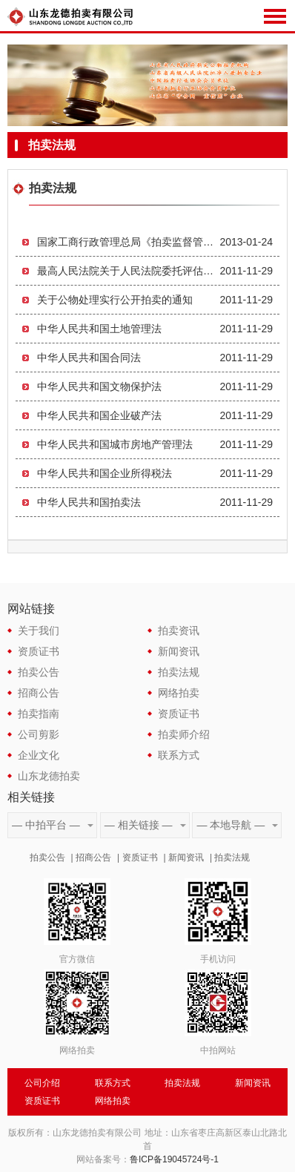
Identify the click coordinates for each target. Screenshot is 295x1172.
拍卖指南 (38, 714)
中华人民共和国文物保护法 (99, 386)
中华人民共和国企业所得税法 (104, 473)
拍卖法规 (178, 672)
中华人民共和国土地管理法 (99, 329)
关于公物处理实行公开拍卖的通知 (115, 300)
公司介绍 (42, 1083)
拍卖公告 (38, 672)
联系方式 (178, 755)
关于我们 (38, 630)
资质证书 (38, 651)
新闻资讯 (178, 651)
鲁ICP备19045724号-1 (174, 1159)
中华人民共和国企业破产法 (99, 415)
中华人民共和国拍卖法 (89, 502)
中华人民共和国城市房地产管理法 (115, 444)
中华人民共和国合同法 (89, 357)
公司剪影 (38, 734)
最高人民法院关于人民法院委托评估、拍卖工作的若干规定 (128, 271)
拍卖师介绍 (184, 734)
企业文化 (38, 755)
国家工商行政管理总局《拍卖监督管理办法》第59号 (128, 242)
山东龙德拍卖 (49, 776)
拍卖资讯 (178, 630)
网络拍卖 (178, 693)
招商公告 (38, 693)
